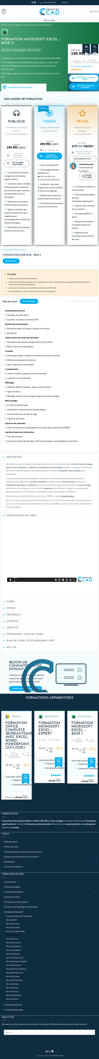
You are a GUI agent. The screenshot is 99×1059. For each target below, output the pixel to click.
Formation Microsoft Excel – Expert (49, 728)
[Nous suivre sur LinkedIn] (35, 3)
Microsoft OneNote (13, 946)
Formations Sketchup (13, 1009)
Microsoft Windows (13, 995)
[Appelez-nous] (50, 1051)
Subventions (9, 861)
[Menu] (94, 11)
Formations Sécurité (13, 1004)
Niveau (8, 608)
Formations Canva (12, 897)
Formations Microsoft (31, 25)
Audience (10, 621)
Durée (7, 602)
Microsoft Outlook (13, 950)
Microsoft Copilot (13, 927)
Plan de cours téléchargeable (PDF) (28, 641)
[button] (12, 755)
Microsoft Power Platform (16, 969)
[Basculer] (96, 856)
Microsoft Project (13, 976)
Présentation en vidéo (19, 516)
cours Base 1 (24, 291)
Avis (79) (8, 647)
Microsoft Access (13, 923)
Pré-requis (10, 615)
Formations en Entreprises (16, 902)
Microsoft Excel (46, 25)
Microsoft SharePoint (14, 980)
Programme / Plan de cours (22, 634)
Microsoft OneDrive (13, 942)
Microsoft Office (33, 50)
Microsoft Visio (12, 991)
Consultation (10, 881)
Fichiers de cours (11, 846)
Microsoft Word (12, 999)
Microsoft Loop (12, 939)
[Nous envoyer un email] (32, 3)
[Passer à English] (64, 2)
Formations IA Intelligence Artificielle (21, 907)
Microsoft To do (12, 988)
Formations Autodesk (13, 891)
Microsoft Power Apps (14, 957)
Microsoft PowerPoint (14, 972)
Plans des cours (10, 841)
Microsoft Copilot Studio (15, 931)
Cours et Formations (15, 25)
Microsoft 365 (11, 920)
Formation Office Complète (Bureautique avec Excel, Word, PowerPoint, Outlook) (18, 735)
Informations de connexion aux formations (23, 851)
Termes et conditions (13, 866)
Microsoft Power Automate (16, 961)
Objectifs (9, 628)
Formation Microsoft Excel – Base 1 (82, 728)
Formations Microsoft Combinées (19, 916)
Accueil (3, 25)
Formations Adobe (12, 887)
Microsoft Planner (13, 954)
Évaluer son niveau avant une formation (21, 856)
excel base (6, 50)
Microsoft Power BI (13, 965)
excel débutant (19, 50)
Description (11, 457)
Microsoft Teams (12, 984)
